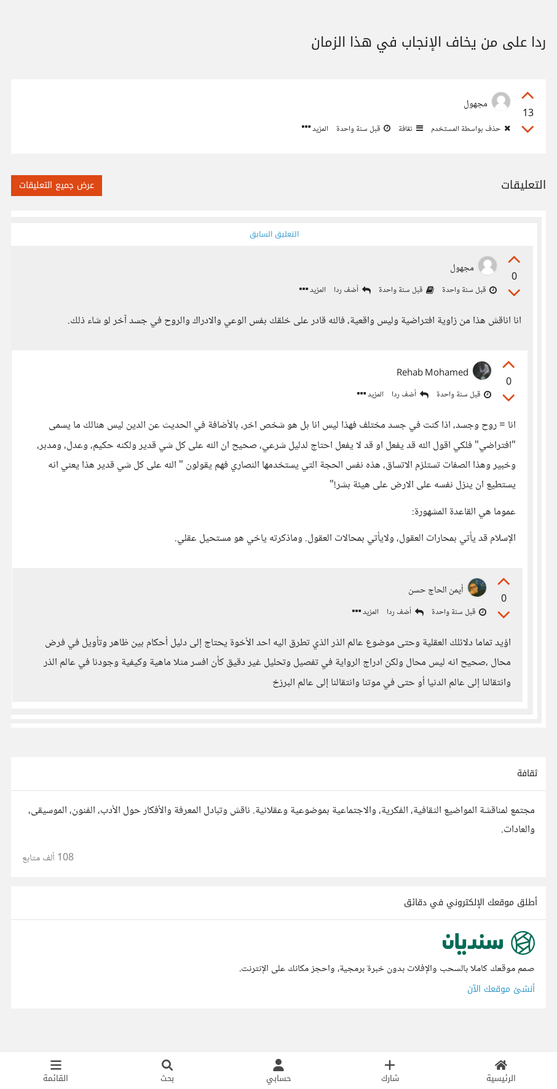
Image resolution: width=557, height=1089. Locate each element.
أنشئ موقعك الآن (501, 1004)
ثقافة (410, 129)
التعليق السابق (272, 234)
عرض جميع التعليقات (56, 185)
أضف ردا (347, 291)
